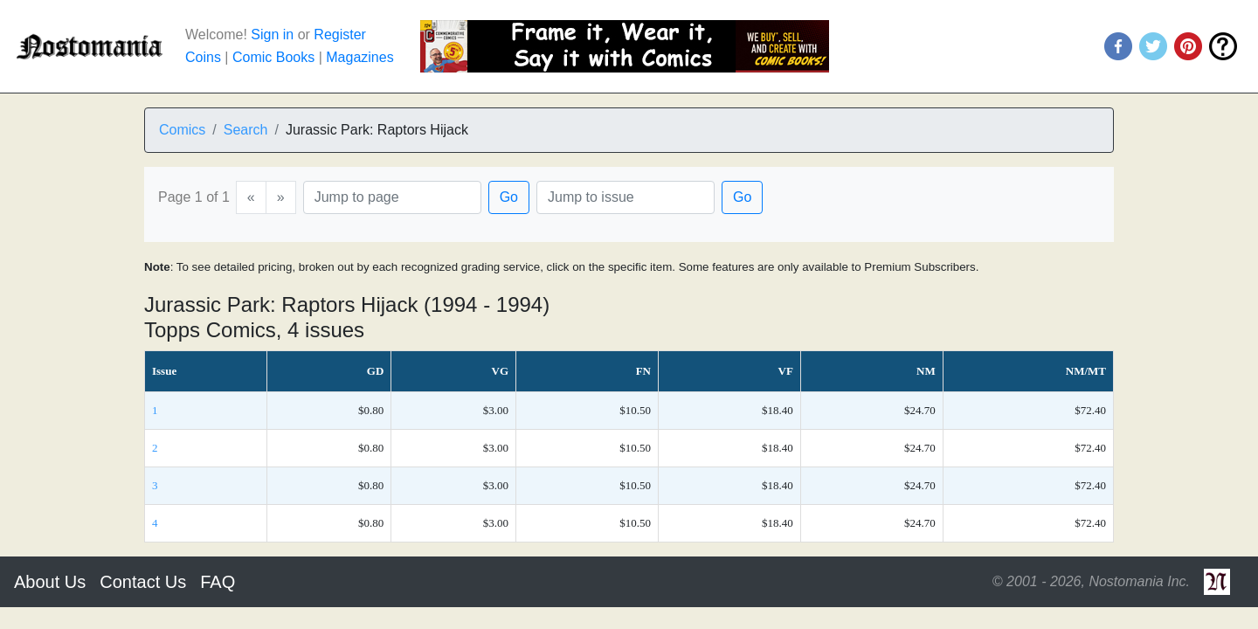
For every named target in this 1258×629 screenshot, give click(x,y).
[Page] (392, 197)
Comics (182, 129)
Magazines (359, 57)
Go (509, 197)
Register (340, 34)
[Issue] (625, 197)
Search (246, 129)
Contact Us (143, 581)
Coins (203, 57)
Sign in (272, 34)
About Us (50, 581)
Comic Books (273, 57)
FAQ (217, 581)
